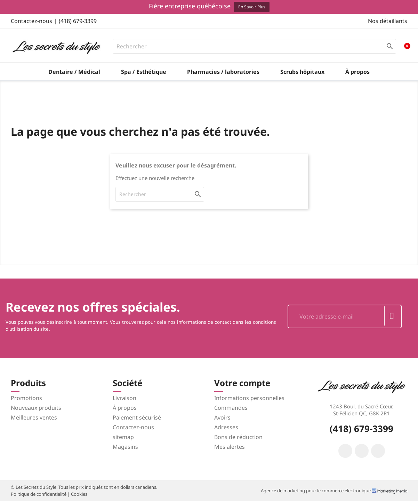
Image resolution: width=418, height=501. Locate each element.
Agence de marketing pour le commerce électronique (316, 490)
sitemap (123, 437)
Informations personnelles (249, 398)
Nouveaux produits (36, 408)
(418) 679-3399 (78, 21)
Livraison (124, 398)
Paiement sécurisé (137, 417)
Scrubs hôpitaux (302, 72)
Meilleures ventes (34, 417)
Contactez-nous (31, 21)
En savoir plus (251, 7)
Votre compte (242, 383)
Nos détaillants (387, 21)
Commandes (231, 408)
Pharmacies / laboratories (223, 72)
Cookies (79, 494)
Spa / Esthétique (143, 72)
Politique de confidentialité (39, 494)
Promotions (26, 398)
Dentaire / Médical (74, 72)
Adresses (226, 427)
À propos (357, 72)
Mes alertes (229, 447)
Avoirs (222, 417)
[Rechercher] (254, 46)
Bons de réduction (238, 437)
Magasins (125, 447)
